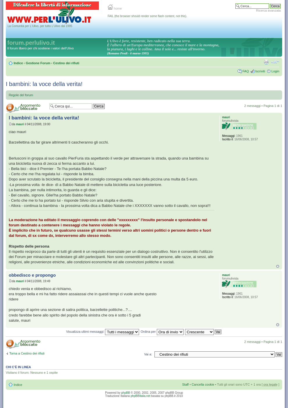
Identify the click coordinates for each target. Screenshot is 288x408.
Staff (185, 384)
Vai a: (148, 354)
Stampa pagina (266, 62)
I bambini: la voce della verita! (44, 84)
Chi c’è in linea (18, 367)
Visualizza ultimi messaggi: (102, 331)
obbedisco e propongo (32, 275)
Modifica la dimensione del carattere (275, 62)
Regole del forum (21, 95)
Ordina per (162, 331)
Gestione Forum (38, 63)
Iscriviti (260, 71)
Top (277, 266)
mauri (20, 124)
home (115, 8)
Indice (18, 63)
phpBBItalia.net (140, 396)
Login (275, 71)
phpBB (125, 392)
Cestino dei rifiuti (66, 63)
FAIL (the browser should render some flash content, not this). (147, 16)
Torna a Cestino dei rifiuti (27, 353)
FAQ (245, 71)
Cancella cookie (203, 384)
